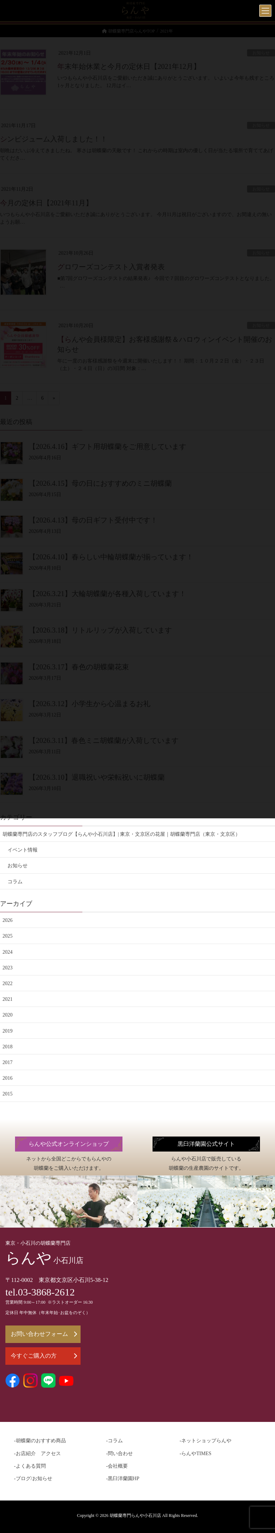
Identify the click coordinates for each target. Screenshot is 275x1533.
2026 (8, 920)
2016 (8, 1078)
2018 (8, 1046)
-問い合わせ (119, 1453)
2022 (8, 983)
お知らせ (18, 865)
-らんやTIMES (196, 1453)
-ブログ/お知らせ (33, 1478)
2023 (8, 967)
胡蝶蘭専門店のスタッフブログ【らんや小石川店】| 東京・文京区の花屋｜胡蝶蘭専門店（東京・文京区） (121, 834)
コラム (15, 881)
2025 (8, 936)
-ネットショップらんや (206, 1440)
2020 (8, 1015)
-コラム (114, 1440)
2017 (8, 1062)
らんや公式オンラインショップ (68, 1144)
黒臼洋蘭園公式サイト (206, 1144)
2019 (8, 1031)
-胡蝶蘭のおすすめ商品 (40, 1440)
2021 (8, 999)
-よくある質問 (30, 1466)
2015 (8, 1094)
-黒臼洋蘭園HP (122, 1478)
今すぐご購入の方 (44, 1356)
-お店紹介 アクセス (37, 1453)
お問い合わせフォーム (44, 1334)
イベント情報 (23, 850)
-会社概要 (117, 1466)
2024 (8, 952)
